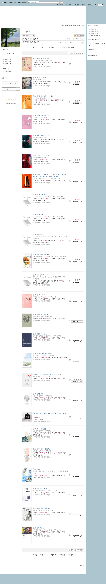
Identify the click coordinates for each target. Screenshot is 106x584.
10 (61, 47)
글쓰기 (83, 5)
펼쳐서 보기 (71, 39)
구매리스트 (8, 61)
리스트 (4, 56)
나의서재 (60, 5)
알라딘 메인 (22, 2)
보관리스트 (8, 59)
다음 (65, 47)
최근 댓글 (91, 49)
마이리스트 (8, 64)
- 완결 (40, 58)
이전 (41, 47)
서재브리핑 (68, 5)
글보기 (64, 25)
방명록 (4, 78)
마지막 (71, 47)
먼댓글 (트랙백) (92, 55)
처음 (35, 47)
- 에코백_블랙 (50, 413)
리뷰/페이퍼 (5, 68)
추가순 (82, 39)
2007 (9, 83)
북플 (15, 2)
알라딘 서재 (8, 2)
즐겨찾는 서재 (92, 5)
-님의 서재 (8, 14)
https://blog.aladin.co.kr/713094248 (14, 16)
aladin (13, 103)
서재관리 (77, 5)
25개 (77, 39)
